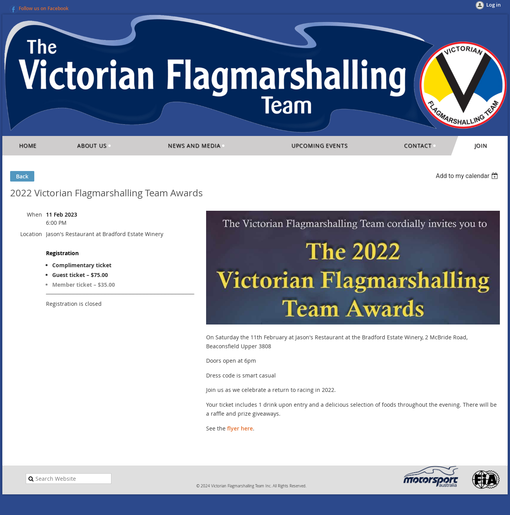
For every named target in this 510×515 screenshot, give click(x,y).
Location (31, 234)
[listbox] (468, 176)
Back (22, 176)
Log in (493, 4)
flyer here (240, 428)
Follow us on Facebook (44, 8)
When (34, 214)
